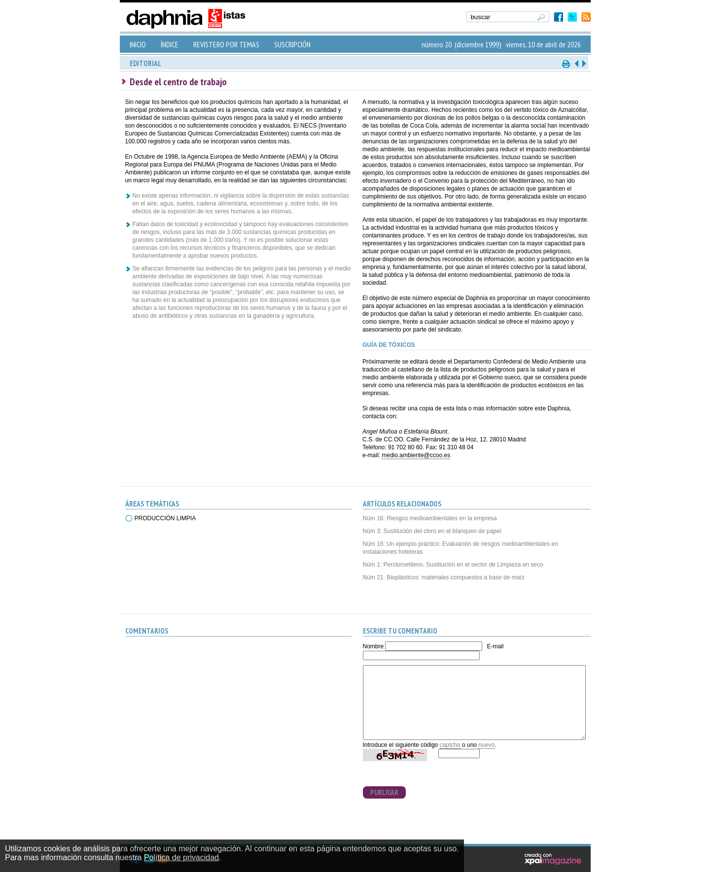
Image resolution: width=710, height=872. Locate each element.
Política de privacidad (181, 857)
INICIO (138, 44)
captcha (450, 744)
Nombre (373, 646)
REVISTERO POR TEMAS (226, 44)
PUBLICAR (384, 792)
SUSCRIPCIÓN (292, 44)
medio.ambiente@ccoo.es (416, 455)
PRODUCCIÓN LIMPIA (165, 518)
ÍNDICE (169, 44)
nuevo (486, 744)
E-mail (495, 646)
